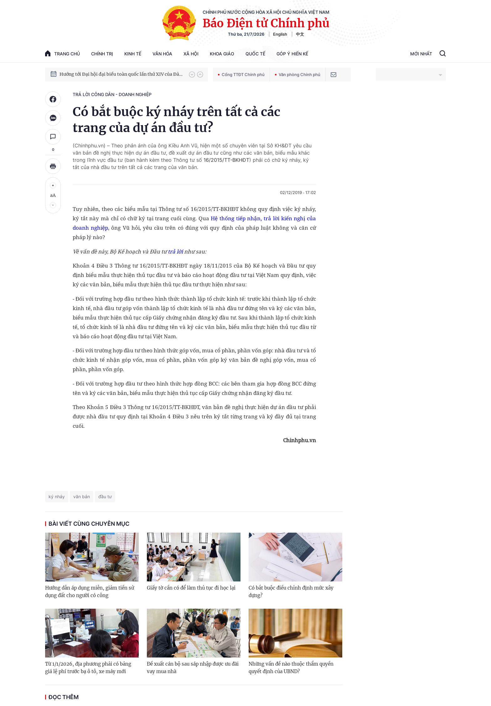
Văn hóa (162, 53)
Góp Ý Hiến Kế (292, 53)
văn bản (81, 496)
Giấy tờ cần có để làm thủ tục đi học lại (191, 588)
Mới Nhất (421, 53)
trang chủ (62, 53)
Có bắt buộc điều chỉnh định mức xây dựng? (291, 591)
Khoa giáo (222, 53)
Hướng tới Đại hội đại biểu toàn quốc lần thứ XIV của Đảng (121, 74)
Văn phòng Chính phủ (297, 74)
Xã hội (191, 53)
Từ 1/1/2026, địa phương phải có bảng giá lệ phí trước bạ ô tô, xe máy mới (88, 667)
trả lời (175, 251)
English (280, 34)
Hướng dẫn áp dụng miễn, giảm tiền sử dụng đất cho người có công (89, 591)
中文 (300, 34)
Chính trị (102, 53)
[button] (192, 74)
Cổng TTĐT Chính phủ (241, 74)
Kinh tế (132, 53)
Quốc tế (255, 53)
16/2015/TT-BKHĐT (226, 160)
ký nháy (57, 496)
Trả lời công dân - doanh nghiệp (112, 94)
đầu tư (105, 496)
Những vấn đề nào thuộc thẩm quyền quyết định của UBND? (291, 667)
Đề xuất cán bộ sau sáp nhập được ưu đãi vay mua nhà (193, 667)
